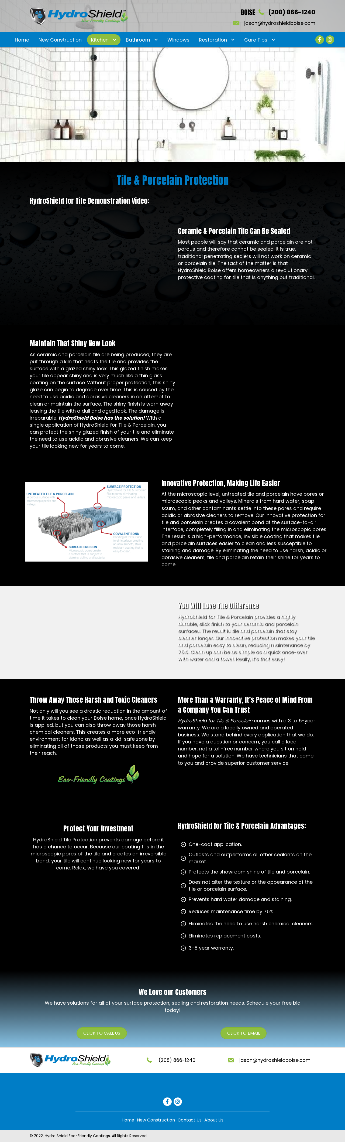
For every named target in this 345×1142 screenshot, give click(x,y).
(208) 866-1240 (291, 12)
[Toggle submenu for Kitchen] (114, 40)
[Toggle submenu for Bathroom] (156, 40)
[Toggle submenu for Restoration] (233, 40)
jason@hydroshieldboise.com (279, 23)
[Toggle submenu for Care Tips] (273, 40)
